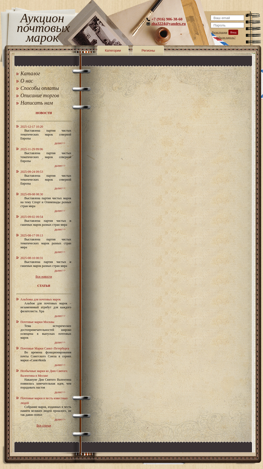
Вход (233, 32)
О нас (26, 81)
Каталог (30, 73)
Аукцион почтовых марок (42, 28)
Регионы (148, 50)
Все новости (44, 276)
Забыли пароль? (225, 37)
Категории (113, 50)
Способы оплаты (39, 88)
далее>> (59, 143)
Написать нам (36, 103)
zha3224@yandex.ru (168, 23)
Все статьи (43, 425)
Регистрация (219, 32)
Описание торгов (39, 95)
